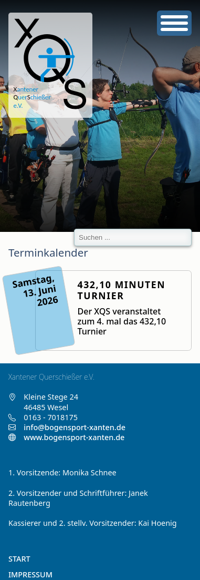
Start (19, 559)
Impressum (30, 574)
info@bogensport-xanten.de (74, 427)
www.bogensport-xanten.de (66, 437)
